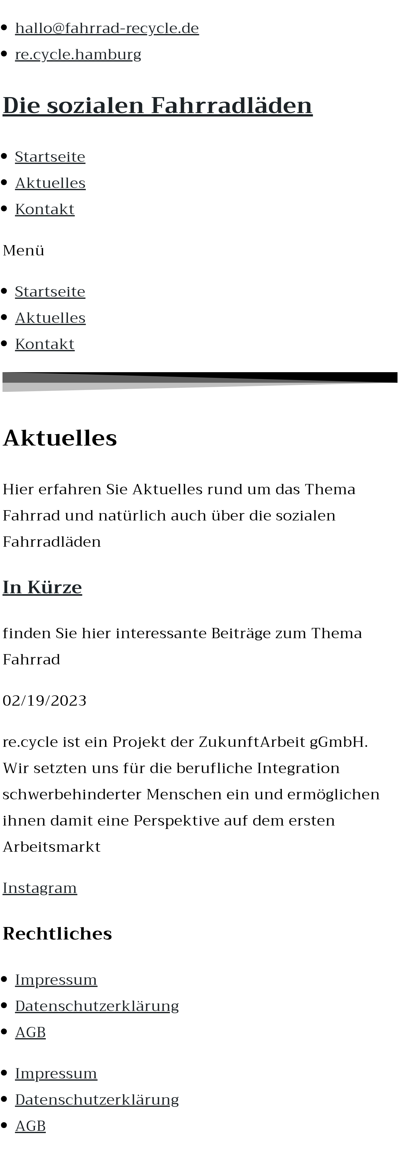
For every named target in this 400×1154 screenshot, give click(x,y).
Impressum (56, 980)
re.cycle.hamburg (78, 54)
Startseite (50, 157)
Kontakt (45, 209)
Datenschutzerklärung (97, 1006)
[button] (200, 250)
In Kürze (42, 587)
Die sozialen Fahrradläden (157, 105)
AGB (30, 1032)
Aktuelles (50, 183)
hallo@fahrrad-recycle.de (107, 28)
